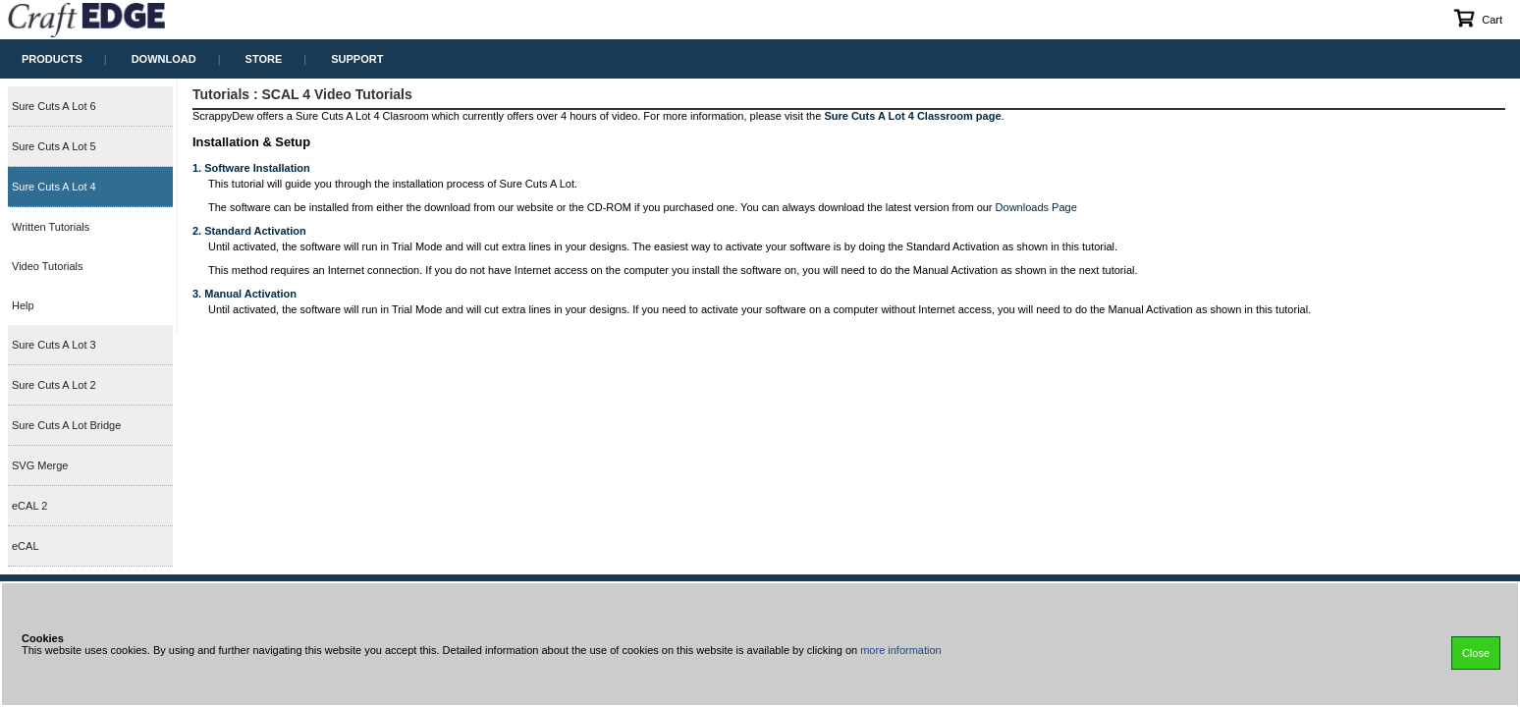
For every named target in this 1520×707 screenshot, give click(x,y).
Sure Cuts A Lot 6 (54, 106)
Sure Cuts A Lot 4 (54, 186)
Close (1476, 653)
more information (901, 650)
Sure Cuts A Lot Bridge (66, 425)
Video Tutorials (47, 266)
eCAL (25, 546)
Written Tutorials (50, 227)
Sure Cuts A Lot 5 (54, 146)
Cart (1477, 17)
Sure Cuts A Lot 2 (54, 385)
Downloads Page (1036, 207)
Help (23, 305)
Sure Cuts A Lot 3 (54, 345)
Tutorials (220, 94)
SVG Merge (40, 465)
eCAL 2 (29, 506)
